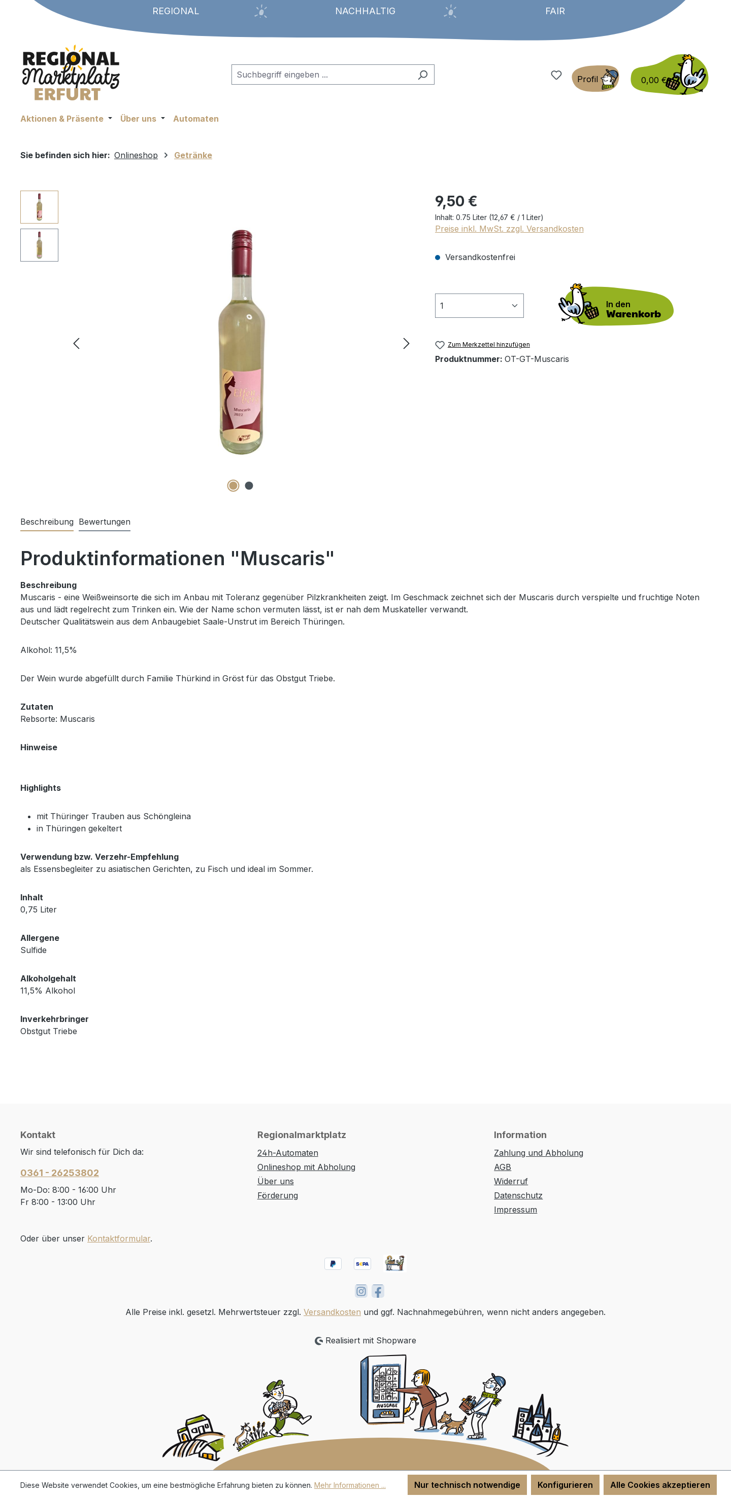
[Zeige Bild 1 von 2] (233, 486)
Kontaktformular (118, 1238)
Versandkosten (332, 1312)
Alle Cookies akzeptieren (660, 1485)
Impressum (515, 1209)
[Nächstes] (406, 342)
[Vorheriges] (76, 342)
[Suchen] (423, 74)
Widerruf (511, 1181)
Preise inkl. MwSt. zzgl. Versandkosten (509, 229)
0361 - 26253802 (59, 1172)
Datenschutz (518, 1195)
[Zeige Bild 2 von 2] (249, 486)
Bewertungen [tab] (104, 522)
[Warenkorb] (666, 74)
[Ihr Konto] (595, 78)
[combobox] (321, 74)
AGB (502, 1167)
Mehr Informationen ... (350, 1485)
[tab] (47, 522)
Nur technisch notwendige (467, 1485)
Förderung (277, 1195)
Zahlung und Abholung (538, 1153)
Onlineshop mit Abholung (306, 1167)
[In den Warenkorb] (619, 305)
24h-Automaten (287, 1153)
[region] (217, 343)
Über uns (275, 1181)
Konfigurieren (565, 1485)
